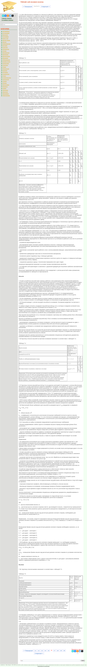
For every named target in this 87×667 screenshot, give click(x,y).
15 (48, 650)
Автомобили (6, 31)
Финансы (5, 86)
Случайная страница (7, 20)
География (6, 36)
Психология (6, 69)
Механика (5, 58)
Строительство (7, 77)
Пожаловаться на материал (43, 666)
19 (61, 650)
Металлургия (6, 56)
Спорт (4, 76)
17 (54, 650)
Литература (6, 49)
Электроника (6, 95)
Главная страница (7, 18)
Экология (5, 92)
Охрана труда (6, 61)
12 (38, 650)
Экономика (6, 93)
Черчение (5, 90)
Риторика (5, 72)
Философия (6, 85)
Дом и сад (5, 38)
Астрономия (6, 33)
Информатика (6, 44)
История (5, 45)
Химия (4, 88)
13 (42, 650)
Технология (6, 79)
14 (45, 650)
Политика (5, 65)
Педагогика (6, 63)
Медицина (5, 54)
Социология (6, 74)
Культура (5, 47)
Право (4, 67)
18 (57, 650)
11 (35, 650)
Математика (6, 52)
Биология (5, 35)
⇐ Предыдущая (27, 6)
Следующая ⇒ (45, 6)
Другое (4, 42)
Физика (5, 83)
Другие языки (6, 40)
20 (64, 650)
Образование (6, 60)
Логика (4, 51)
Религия (5, 70)
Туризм (5, 81)
